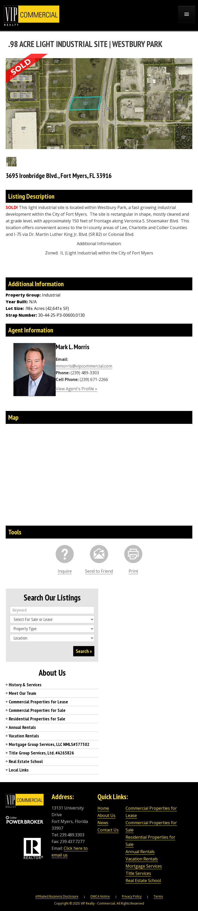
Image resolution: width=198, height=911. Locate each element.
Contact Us (108, 830)
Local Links (19, 770)
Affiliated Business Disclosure (56, 896)
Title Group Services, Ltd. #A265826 (41, 753)
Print (133, 571)
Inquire (65, 571)
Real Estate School (26, 761)
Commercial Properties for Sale (37, 710)
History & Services (25, 685)
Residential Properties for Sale (37, 719)
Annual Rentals (22, 727)
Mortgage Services (144, 866)
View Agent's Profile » (76, 389)
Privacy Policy (132, 896)
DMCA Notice (100, 896)
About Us (106, 815)
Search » (84, 651)
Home (103, 808)
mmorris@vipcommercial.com (84, 366)
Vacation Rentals (24, 736)
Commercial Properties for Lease (38, 702)
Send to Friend (99, 571)
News (102, 823)
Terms (158, 896)
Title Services (138, 873)
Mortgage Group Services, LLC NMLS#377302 (49, 744)
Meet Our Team (22, 693)
